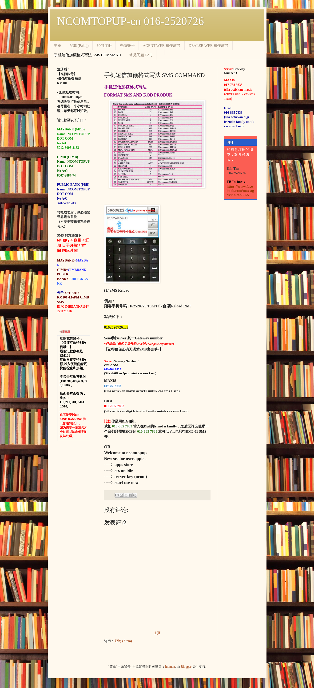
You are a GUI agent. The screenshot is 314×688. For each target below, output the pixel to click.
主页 (57, 46)
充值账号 (127, 46)
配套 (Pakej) (79, 46)
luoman (170, 666)
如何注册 (104, 46)
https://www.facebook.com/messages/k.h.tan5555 (240, 190)
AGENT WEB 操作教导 (162, 46)
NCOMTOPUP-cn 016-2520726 (130, 21)
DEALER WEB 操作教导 (209, 46)
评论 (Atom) (123, 641)
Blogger (186, 666)
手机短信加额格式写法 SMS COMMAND (87, 55)
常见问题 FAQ (140, 55)
